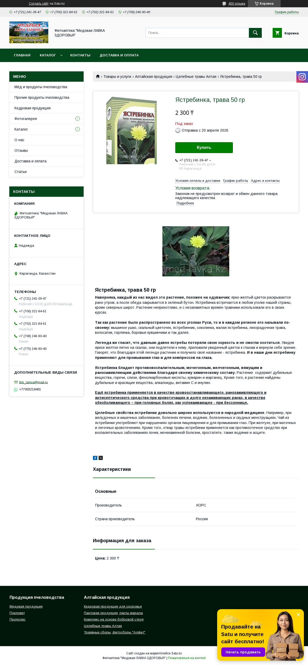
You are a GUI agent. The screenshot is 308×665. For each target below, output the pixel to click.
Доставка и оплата (119, 55)
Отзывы (21, 150)
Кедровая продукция (32, 108)
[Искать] (255, 33)
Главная (22, 55)
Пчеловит (17, 613)
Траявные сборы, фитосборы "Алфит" (114, 632)
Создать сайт (39, 3)
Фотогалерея (25, 119)
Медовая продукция (26, 606)
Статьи (20, 172)
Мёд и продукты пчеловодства (40, 87)
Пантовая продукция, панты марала (113, 613)
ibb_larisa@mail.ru (33, 382)
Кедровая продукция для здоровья (113, 606)
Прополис (18, 619)
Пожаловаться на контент (187, 658)
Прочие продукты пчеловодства (41, 97)
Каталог (48, 55)
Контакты (80, 55)
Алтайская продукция (153, 76)
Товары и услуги (117, 76)
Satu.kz (176, 653)
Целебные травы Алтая (196, 76)
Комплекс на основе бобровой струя (114, 619)
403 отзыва (236, 3)
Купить (204, 147)
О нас (19, 140)
